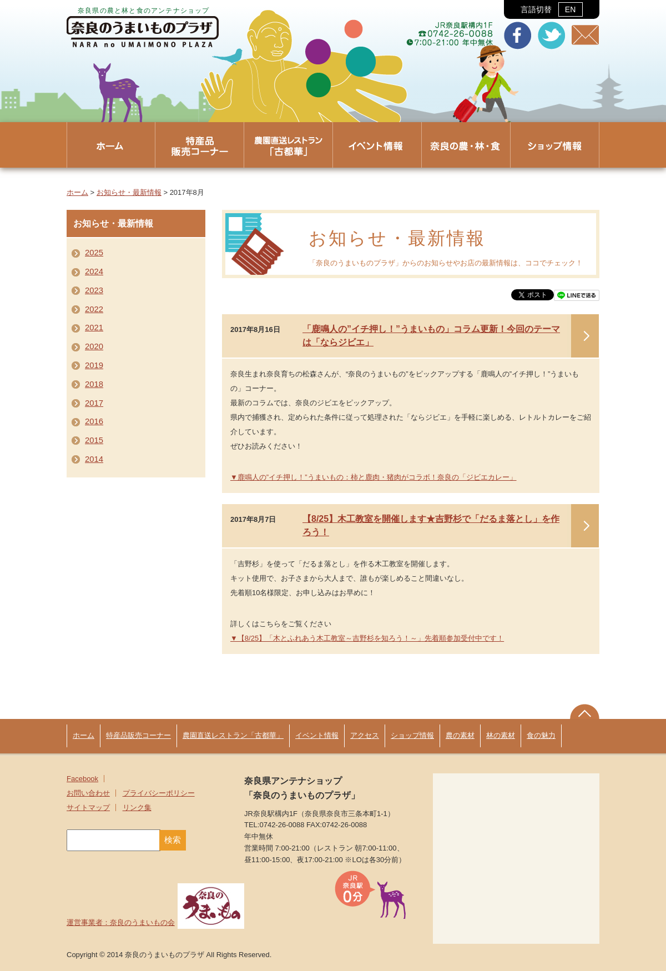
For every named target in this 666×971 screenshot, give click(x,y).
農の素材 (460, 735)
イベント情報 (317, 735)
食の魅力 (541, 735)
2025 (94, 252)
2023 (94, 290)
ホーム (77, 192)
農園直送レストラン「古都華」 (233, 735)
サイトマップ (88, 807)
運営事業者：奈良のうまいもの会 (155, 922)
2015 (94, 440)
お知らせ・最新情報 (129, 192)
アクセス (364, 735)
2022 (94, 309)
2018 (94, 384)
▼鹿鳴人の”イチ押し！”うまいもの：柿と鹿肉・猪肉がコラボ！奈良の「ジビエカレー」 (373, 477)
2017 (94, 403)
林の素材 (500, 735)
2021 (94, 327)
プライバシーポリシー (159, 793)
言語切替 (551, 9)
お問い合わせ (88, 793)
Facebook (82, 778)
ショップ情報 (412, 735)
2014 (94, 459)
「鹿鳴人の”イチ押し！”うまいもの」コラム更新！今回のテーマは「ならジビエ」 (431, 335)
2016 (94, 421)
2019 (94, 365)
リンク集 (137, 807)
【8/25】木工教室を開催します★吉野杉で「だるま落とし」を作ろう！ (430, 525)
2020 (94, 346)
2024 (94, 271)
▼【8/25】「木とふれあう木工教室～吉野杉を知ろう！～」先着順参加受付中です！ (367, 638)
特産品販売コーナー (138, 735)
